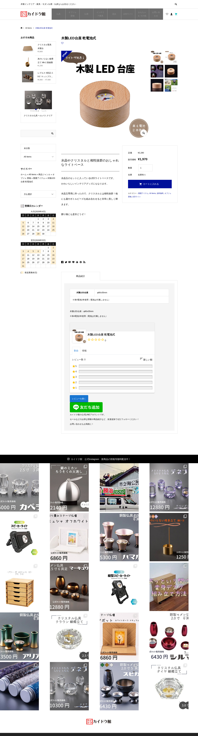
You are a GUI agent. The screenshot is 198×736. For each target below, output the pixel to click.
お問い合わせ (156, 14)
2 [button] (38, 109)
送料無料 (160, 193)
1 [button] (35, 109)
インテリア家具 (100, 14)
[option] (38, 105)
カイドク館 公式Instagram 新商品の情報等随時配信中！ (101, 459)
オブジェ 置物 (72, 14)
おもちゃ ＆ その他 (142, 14)
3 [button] (40, 109)
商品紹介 (80, 276)
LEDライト (128, 14)
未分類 (27, 148)
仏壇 (86, 14)
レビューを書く (79, 398)
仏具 (58, 14)
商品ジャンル (44, 174)
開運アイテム (143, 193)
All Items (152, 193)
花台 (114, 14)
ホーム (24, 174)
